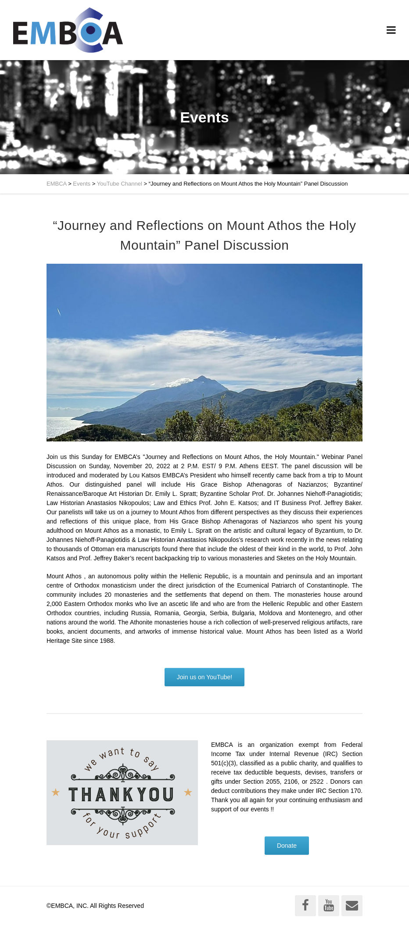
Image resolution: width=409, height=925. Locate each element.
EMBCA (57, 183)
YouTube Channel (119, 183)
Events (81, 183)
